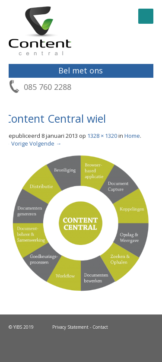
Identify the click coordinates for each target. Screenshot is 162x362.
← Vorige (16, 143)
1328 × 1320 (102, 136)
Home (132, 136)
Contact (100, 327)
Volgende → (45, 143)
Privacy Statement (70, 327)
